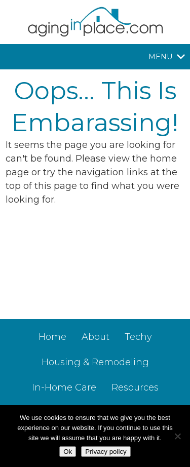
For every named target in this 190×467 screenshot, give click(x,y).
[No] (177, 436)
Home (52, 336)
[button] (160, 56)
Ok (67, 451)
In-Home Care (64, 387)
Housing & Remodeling (95, 362)
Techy (138, 336)
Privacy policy (105, 451)
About (95, 336)
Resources (135, 387)
